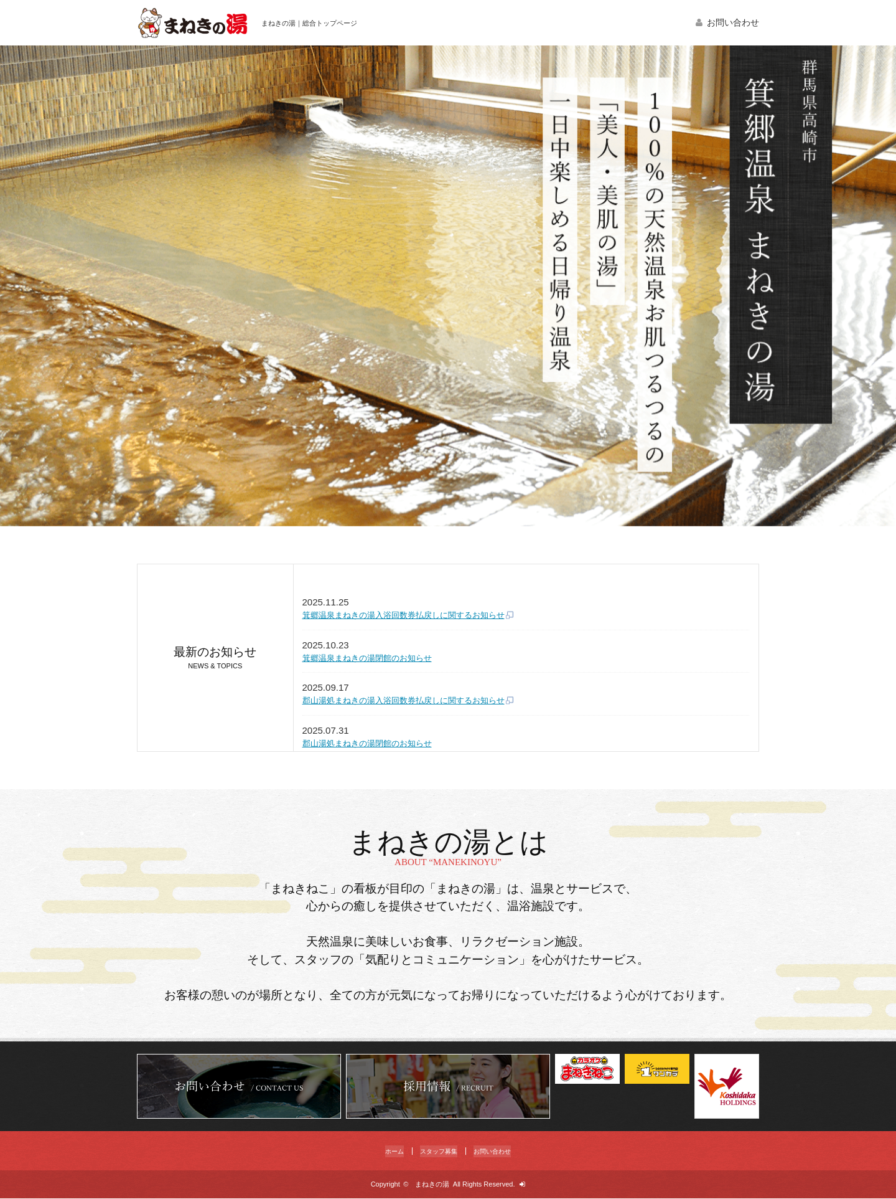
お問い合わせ (733, 22)
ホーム (383, 1151)
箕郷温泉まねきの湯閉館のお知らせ (377, 660)
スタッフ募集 (436, 1151)
